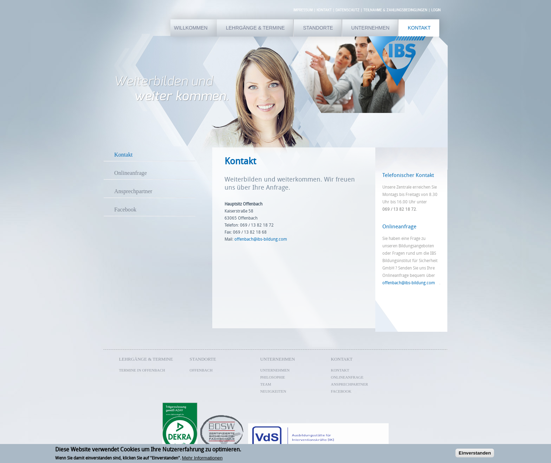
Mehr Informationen (202, 459)
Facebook (125, 210)
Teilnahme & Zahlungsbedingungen (395, 10)
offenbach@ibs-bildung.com (410, 282)
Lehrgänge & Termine (255, 28)
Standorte (318, 28)
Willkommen (191, 28)
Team (265, 384)
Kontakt (324, 10)
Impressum (303, 10)
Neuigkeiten (273, 391)
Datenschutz (347, 10)
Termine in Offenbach (142, 370)
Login (436, 10)
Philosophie (272, 377)
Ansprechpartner (133, 191)
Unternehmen (370, 28)
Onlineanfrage (130, 173)
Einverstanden (475, 454)
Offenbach (201, 370)
